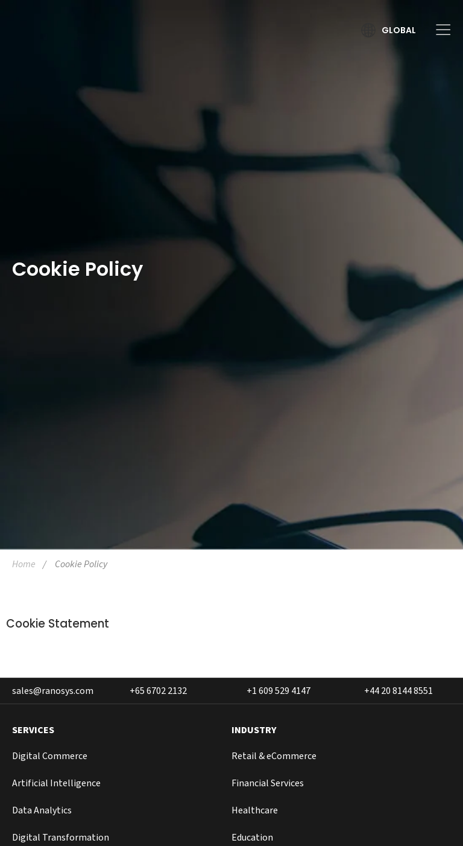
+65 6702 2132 (158, 691)
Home (24, 564)
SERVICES (33, 730)
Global (399, 30)
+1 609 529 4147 (278, 691)
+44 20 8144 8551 (398, 691)
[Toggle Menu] (439, 30)
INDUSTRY (254, 730)
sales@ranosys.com (52, 691)
